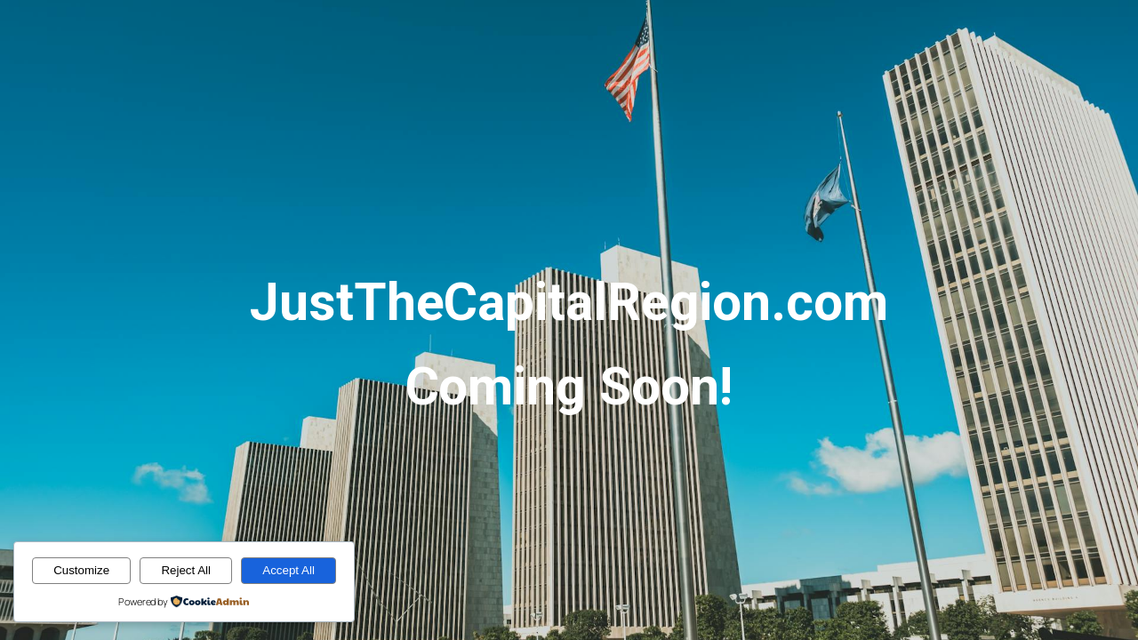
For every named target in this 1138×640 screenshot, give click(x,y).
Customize (81, 570)
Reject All (186, 570)
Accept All (288, 570)
